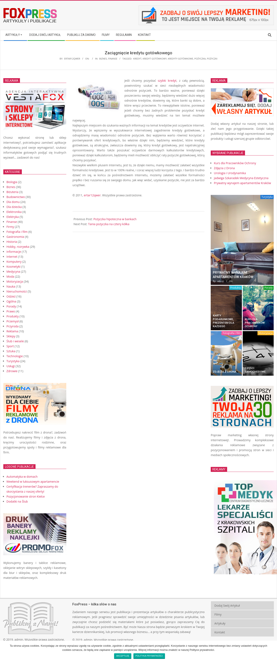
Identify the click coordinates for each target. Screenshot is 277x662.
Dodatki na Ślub (17, 501)
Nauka (10, 286)
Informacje (13, 252)
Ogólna (11, 301)
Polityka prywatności (149, 656)
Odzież (11, 296)
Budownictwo (15, 197)
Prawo (10, 311)
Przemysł (12, 321)
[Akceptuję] (272, 651)
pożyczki (212, 58)
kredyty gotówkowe (180, 58)
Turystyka (13, 361)
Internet (11, 257)
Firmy (10, 227)
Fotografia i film (17, 232)
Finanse (112, 58)
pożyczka (200, 58)
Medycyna (13, 271)
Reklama (12, 331)
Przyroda (12, 326)
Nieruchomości (16, 291)
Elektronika (14, 212)
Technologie (14, 356)
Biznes (103, 58)
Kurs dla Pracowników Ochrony (255, 323)
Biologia (11, 182)
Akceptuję (122, 656)
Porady (11, 306)
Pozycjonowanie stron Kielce (25, 496)
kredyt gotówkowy (155, 58)
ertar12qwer (92, 195)
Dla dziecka (14, 207)
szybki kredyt (167, 81)
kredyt (137, 58)
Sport (10, 346)
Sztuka (10, 351)
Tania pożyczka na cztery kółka (108, 224)
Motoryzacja (14, 281)
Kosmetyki (13, 266)
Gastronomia (15, 237)
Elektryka (12, 217)
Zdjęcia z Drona (224, 371)
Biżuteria (12, 192)
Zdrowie (11, 371)
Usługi (10, 366)
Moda (10, 276)
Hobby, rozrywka (17, 247)
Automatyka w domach (22, 477)
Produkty (12, 316)
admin (19, 639)
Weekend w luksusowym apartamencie (32, 481)
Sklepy (10, 336)
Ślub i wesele (15, 341)
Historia (11, 242)
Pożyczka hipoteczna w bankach (115, 219)
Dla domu (13, 202)
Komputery (14, 262)
